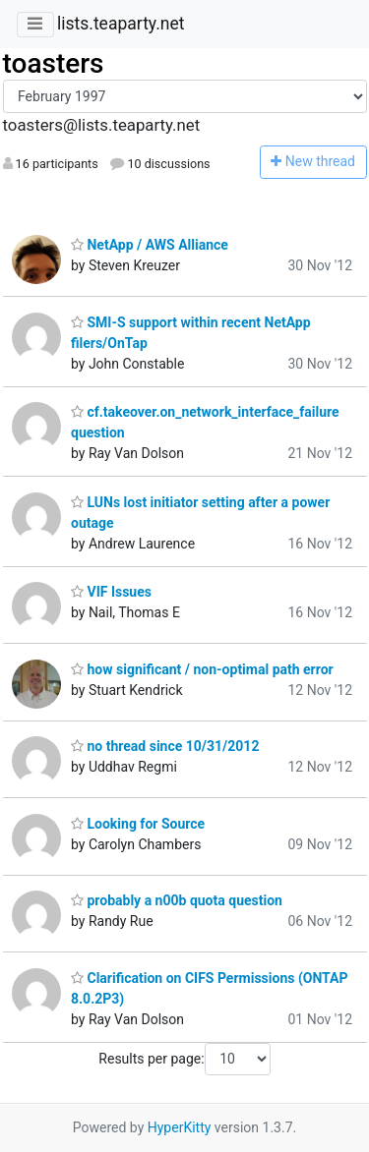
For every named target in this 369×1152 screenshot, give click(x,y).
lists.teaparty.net (121, 23)
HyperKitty (180, 1127)
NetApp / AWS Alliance (149, 245)
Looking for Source (138, 824)
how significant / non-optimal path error (202, 669)
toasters (53, 63)
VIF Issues (111, 592)
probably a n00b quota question (176, 900)
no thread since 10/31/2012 (165, 746)
